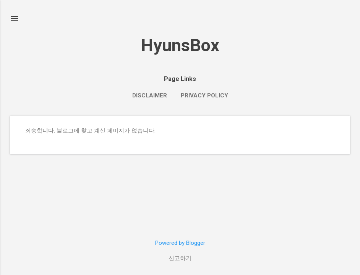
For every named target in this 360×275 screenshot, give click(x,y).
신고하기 (180, 258)
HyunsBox (180, 45)
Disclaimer (149, 95)
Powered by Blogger (180, 242)
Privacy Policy (204, 95)
